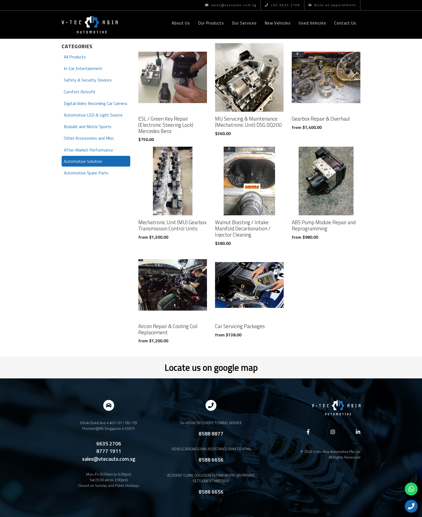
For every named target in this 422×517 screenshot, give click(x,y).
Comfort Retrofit (80, 92)
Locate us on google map (211, 367)
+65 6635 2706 (282, 5)
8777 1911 (108, 451)
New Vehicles (278, 23)
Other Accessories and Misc (89, 138)
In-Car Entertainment (83, 68)
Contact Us (345, 23)
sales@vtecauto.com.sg (230, 5)
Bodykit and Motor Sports (87, 126)
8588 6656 (211, 459)
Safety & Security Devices (88, 80)
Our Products (211, 23)
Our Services (244, 23)
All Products (75, 57)
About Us (181, 23)
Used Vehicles (312, 23)
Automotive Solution (83, 161)
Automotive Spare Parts (86, 173)
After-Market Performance (88, 150)
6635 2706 (108, 443)
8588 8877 (211, 433)
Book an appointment (332, 5)
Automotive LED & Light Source (93, 115)
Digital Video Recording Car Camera (95, 103)
